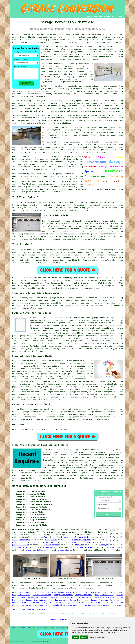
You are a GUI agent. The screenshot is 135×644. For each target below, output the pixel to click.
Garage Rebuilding (104, 595)
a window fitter (20, 547)
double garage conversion (67, 331)
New (19, 627)
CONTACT (108, 16)
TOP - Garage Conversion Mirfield (28, 609)
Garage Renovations (35, 600)
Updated (38, 627)
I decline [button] (83, 637)
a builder (43, 537)
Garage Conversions (64, 627)
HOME (88, 16)
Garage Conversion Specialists (106, 600)
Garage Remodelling (54, 605)
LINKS (95, 16)
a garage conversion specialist (57, 535)
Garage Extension (93, 605)
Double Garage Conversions (25, 603)
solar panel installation (77, 537)
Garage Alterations (104, 597)
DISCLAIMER (118, 16)
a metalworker (49, 547)
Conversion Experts (49, 627)
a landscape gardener (81, 547)
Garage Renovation (67, 592)
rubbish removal (115, 547)
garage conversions (66, 336)
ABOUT (101, 16)
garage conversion (94, 420)
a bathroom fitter (34, 550)
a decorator (63, 550)
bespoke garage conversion (67, 328)
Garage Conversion (47, 592)
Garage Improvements (38, 597)
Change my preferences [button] (97, 637)
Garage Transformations (90, 592)
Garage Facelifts (27, 592)
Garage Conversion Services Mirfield (39, 486)
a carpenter (51, 540)
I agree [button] (76, 637)
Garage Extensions (113, 592)
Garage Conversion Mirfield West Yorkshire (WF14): (38, 35)
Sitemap (13, 627)
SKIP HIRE (79, 545)
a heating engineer (81, 540)
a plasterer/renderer (79, 542)
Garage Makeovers (21, 595)
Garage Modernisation (82, 597)
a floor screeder (52, 545)
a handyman (104, 545)
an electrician (45, 542)
